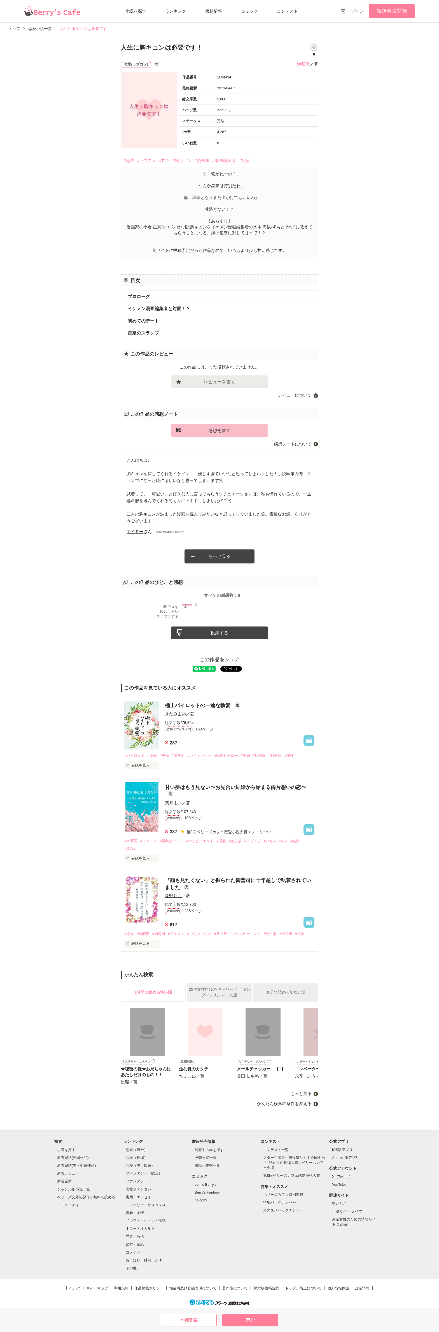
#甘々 (164, 160)
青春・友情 (135, 1213)
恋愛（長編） (137, 1157)
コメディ (133, 1252)
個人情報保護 (338, 1288)
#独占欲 (274, 755)
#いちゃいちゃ (199, 755)
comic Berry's (205, 1184)
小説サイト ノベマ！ (349, 1211)
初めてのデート (143, 321)
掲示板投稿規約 (266, 1288)
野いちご (339, 1203)
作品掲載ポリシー (149, 1288)
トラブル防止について (303, 1288)
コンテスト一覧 (276, 1150)
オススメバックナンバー (283, 1210)
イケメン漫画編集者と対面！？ (159, 308)
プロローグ (139, 296)
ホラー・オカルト (140, 1228)
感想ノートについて (293, 444)
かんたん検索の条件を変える (284, 1103)
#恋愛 (128, 160)
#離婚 (245, 755)
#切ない (130, 848)
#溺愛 (152, 755)
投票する (219, 632)
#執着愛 (259, 755)
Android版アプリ (345, 1157)
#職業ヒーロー (226, 755)
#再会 (299, 934)
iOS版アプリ (342, 1150)
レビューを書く (219, 381)
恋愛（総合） (137, 1150)
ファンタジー (137, 1181)
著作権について (235, 1288)
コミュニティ (68, 1205)
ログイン (356, 11)
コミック (249, 11)
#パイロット (134, 755)
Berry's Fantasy (207, 1192)
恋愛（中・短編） (140, 1165)
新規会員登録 (392, 11)
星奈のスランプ (143, 333)
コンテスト (287, 11)
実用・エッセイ (138, 1197)
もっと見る (219, 556)
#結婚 (295, 841)
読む (250, 1320)
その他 (131, 1268)
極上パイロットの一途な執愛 (198, 705)
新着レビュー (68, 1173)
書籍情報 (213, 11)
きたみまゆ (175, 713)
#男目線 (285, 934)
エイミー (135, 531)
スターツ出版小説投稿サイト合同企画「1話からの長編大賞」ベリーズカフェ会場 (294, 1162)
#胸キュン (182, 160)
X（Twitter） (342, 1177)
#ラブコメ (146, 160)
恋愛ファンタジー (140, 1189)
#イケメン (148, 841)
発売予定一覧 (205, 1157)
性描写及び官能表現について (193, 1288)
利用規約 (121, 1288)
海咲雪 (303, 64)
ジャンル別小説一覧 (73, 1189)
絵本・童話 (135, 1244)
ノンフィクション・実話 (146, 1221)
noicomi (201, 1200)
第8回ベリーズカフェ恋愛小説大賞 (291, 1175)
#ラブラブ (252, 841)
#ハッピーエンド (200, 841)
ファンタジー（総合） (144, 1173)
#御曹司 (178, 755)
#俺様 (288, 755)
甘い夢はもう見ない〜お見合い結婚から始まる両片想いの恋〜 (235, 787)
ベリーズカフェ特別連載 (283, 1194)
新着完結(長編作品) (73, 1157)
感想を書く (219, 430)
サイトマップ (97, 1288)
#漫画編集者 (223, 160)
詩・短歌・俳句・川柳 (144, 1260)
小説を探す (135, 11)
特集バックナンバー (279, 1202)
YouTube (339, 1184)
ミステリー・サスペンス (146, 1205)
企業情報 (362, 1288)
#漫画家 (202, 160)
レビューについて (295, 395)
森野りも (173, 895)
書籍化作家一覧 (207, 1165)
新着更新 (64, 1181)
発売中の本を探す (209, 1150)
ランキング (175, 11)
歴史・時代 (135, 1236)
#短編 (243, 160)
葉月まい (173, 802)
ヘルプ (74, 1288)
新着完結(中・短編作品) (76, 1165)
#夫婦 (164, 755)
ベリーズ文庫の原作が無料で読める (86, 1197)
